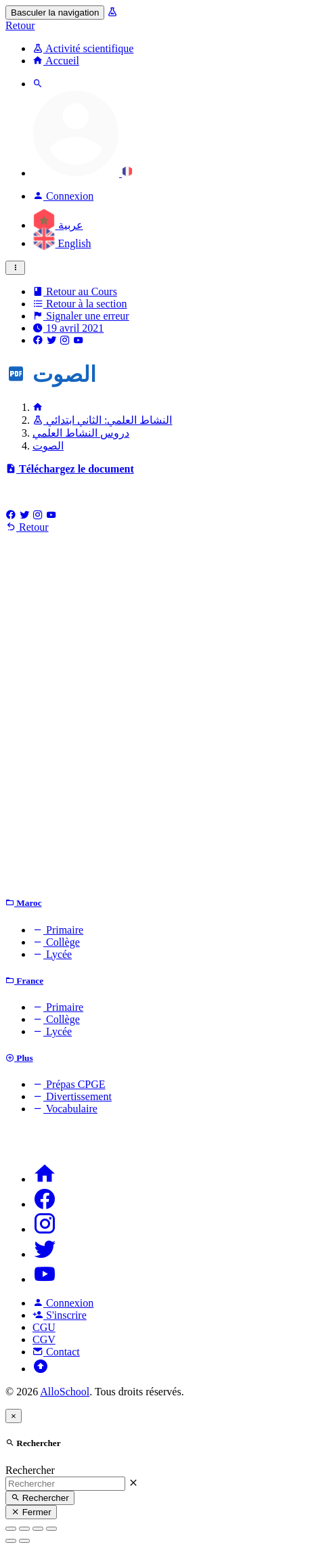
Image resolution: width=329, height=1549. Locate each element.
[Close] (13, 1416)
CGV (44, 1339)
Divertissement (72, 1096)
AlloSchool (64, 1391)
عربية (57, 225)
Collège (56, 942)
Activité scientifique (82, 48)
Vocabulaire (64, 1108)
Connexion (62, 1303)
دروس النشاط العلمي (80, 433)
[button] (82, 173)
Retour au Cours (74, 291)
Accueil (55, 60)
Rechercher (30, 1470)
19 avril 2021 (68, 328)
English (61, 243)
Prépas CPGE (69, 1084)
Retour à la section (79, 303)
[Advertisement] (164, 718)
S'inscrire (59, 1315)
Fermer (31, 1512)
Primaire (57, 930)
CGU (44, 1327)
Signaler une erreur (80, 316)
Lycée (52, 954)
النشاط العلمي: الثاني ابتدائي (102, 420)
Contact (56, 1351)
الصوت (48, 446)
